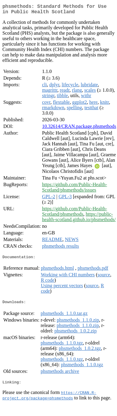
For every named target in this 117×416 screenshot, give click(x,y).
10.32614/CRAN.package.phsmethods (79, 128)
